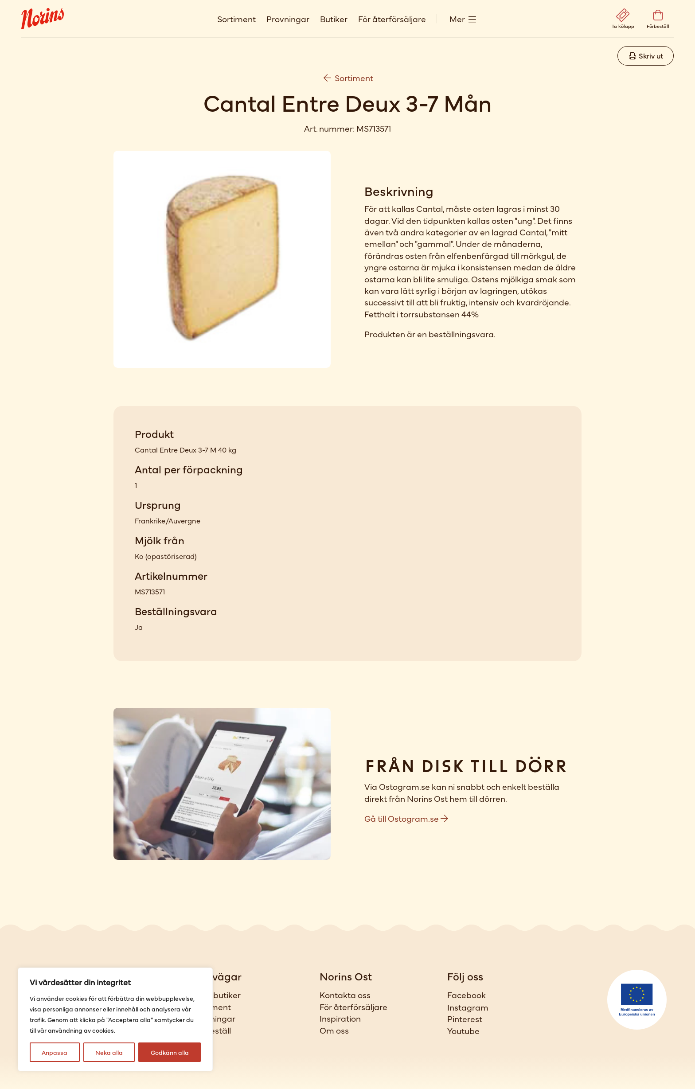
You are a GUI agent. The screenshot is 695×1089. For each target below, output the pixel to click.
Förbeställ (211, 1030)
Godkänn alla (170, 1052)
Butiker (334, 18)
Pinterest (464, 1018)
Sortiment (236, 18)
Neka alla (109, 1052)
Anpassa (54, 1052)
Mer (457, 18)
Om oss (334, 1030)
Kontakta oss (345, 994)
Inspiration (340, 1018)
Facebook (466, 994)
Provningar (287, 18)
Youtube (463, 1030)
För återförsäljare (392, 18)
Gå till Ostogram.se (406, 818)
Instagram (467, 1007)
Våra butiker (216, 994)
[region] (115, 1019)
